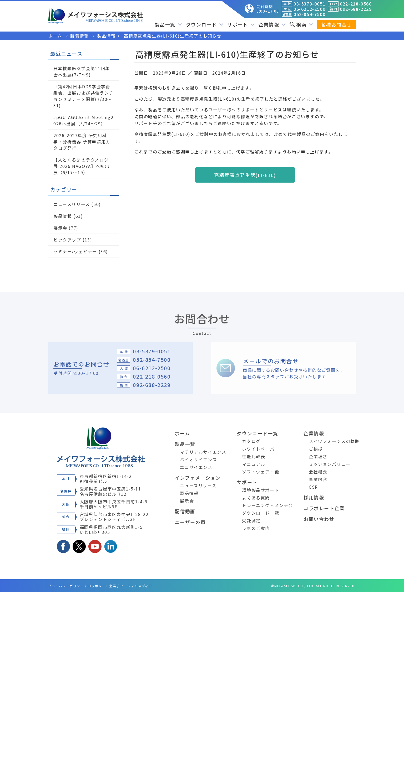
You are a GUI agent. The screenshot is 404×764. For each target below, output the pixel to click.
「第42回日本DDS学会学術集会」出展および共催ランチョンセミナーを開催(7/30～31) (83, 96)
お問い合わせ (319, 518)
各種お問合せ (336, 24)
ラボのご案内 (256, 528)
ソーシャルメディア (136, 586)
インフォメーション (198, 477)
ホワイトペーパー (260, 449)
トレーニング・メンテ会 (267, 505)
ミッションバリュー (329, 464)
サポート (240, 24)
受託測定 (251, 520)
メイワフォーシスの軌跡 (334, 441)
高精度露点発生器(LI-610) (245, 175)
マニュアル (253, 464)
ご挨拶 (316, 449)
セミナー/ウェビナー (75, 251)
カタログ (251, 441)
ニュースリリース (71, 204)
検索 (301, 24)
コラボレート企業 (324, 508)
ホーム (182, 433)
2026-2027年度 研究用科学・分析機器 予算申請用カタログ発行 (81, 141)
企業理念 (318, 456)
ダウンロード (205, 24)
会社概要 (318, 471)
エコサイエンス (196, 467)
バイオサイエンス (198, 459)
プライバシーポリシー (66, 586)
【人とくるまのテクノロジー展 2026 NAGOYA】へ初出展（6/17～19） (83, 166)
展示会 (60, 228)
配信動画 (185, 511)
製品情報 (62, 216)
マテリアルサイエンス (203, 452)
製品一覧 (168, 24)
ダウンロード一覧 (257, 433)
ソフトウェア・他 (260, 471)
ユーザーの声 (190, 522)
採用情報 (314, 497)
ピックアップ (67, 239)
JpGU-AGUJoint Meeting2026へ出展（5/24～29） (83, 120)
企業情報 (272, 24)
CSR (313, 487)
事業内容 (318, 479)
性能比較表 (253, 456)
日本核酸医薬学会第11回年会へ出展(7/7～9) (81, 71)
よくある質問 (256, 497)
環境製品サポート (260, 490)
